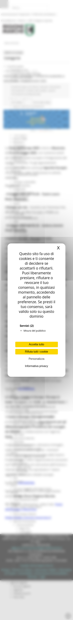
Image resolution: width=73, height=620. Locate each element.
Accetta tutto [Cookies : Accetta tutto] (36, 344)
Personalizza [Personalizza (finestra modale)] (36, 358)
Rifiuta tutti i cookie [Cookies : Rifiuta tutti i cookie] (36, 351)
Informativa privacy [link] (36, 366)
